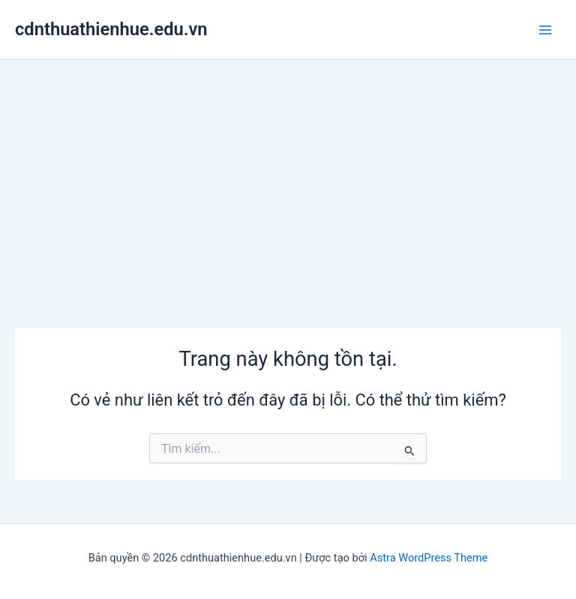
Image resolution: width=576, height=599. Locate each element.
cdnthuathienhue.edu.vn (111, 29)
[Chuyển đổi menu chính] (545, 30)
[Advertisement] (288, 172)
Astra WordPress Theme (429, 558)
